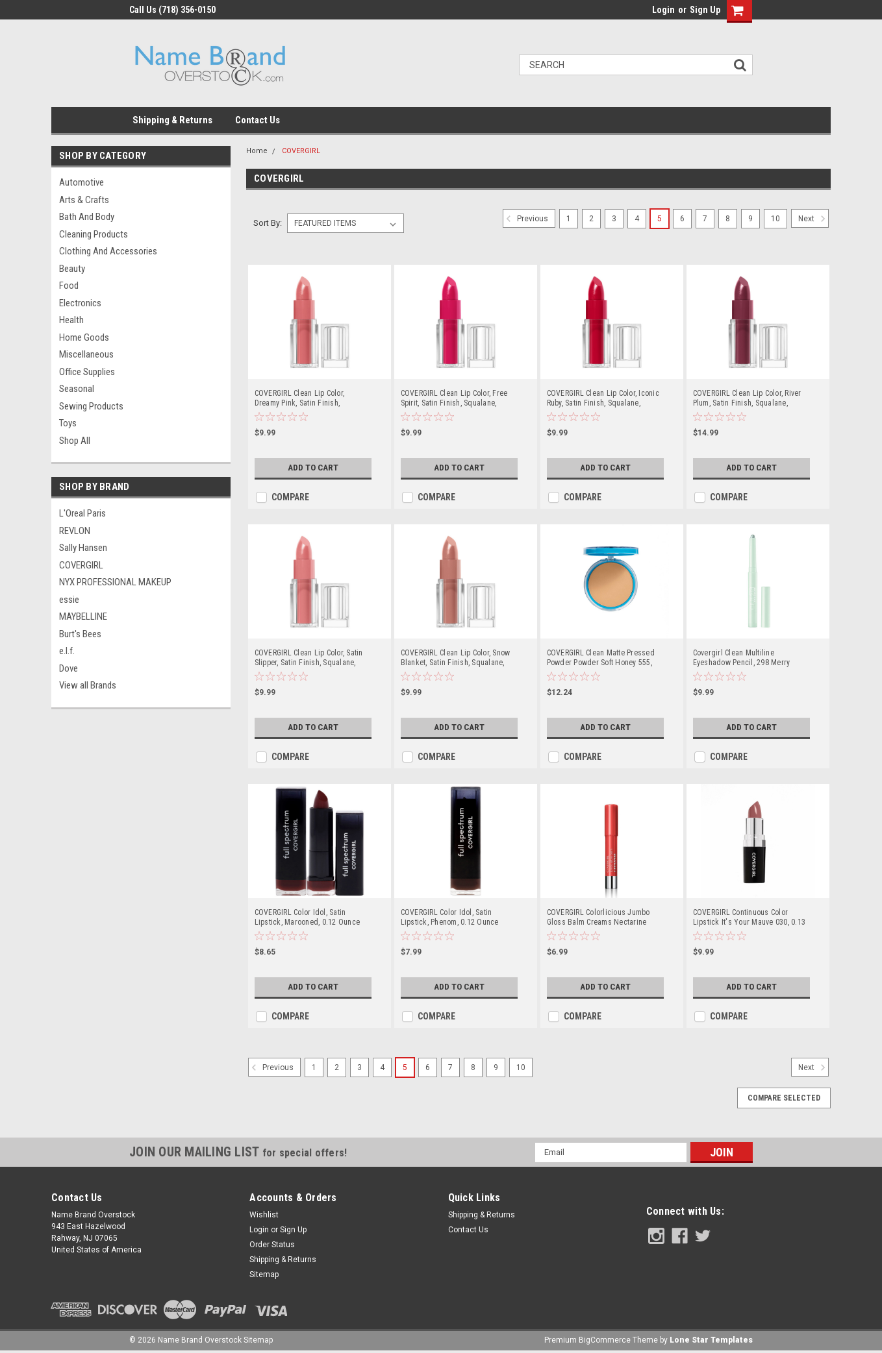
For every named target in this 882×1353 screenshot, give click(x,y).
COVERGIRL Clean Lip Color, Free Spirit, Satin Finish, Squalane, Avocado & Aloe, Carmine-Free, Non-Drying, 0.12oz (454, 398)
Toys (68, 423)
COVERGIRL (81, 565)
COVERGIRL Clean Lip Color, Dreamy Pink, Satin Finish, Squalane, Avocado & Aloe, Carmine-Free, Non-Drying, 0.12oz (310, 398)
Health (71, 320)
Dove (68, 668)
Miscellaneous (86, 354)
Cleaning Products (93, 234)
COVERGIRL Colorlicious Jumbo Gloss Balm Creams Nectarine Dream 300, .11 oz (598, 917)
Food (69, 285)
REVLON (74, 531)
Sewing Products (91, 406)
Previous (525, 218)
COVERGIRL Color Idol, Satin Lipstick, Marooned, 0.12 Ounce (307, 917)
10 (775, 218)
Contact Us (257, 120)
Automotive (81, 182)
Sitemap (264, 1274)
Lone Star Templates (711, 1340)
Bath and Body (86, 217)
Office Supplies (87, 372)
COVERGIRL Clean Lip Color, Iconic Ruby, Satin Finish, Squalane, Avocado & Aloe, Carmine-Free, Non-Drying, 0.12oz (603, 398)
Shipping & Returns (172, 120)
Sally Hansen (83, 548)
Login (663, 10)
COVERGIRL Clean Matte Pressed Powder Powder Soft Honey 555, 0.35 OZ (601, 658)
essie (69, 599)
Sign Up (705, 10)
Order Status (272, 1244)
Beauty (72, 268)
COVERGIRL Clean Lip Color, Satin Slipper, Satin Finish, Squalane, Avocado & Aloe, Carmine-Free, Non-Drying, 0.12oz (309, 658)
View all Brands (87, 685)
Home (257, 151)
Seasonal (76, 389)
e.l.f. (67, 651)
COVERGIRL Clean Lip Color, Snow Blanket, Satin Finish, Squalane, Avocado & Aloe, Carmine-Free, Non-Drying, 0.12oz (455, 658)
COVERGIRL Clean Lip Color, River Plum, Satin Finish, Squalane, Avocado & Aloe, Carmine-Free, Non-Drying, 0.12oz (747, 398)
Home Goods (84, 337)
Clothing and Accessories (108, 251)
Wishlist (264, 1214)
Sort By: (267, 223)
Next (813, 218)
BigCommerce (605, 1340)
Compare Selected (784, 1098)
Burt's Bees (80, 634)
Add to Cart (311, 468)
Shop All (74, 440)
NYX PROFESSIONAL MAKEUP (115, 582)
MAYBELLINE (83, 616)
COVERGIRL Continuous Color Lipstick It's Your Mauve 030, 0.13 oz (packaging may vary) (749, 917)
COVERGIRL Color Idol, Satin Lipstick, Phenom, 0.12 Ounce (450, 917)
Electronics (80, 303)
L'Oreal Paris (82, 513)
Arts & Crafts (84, 200)
